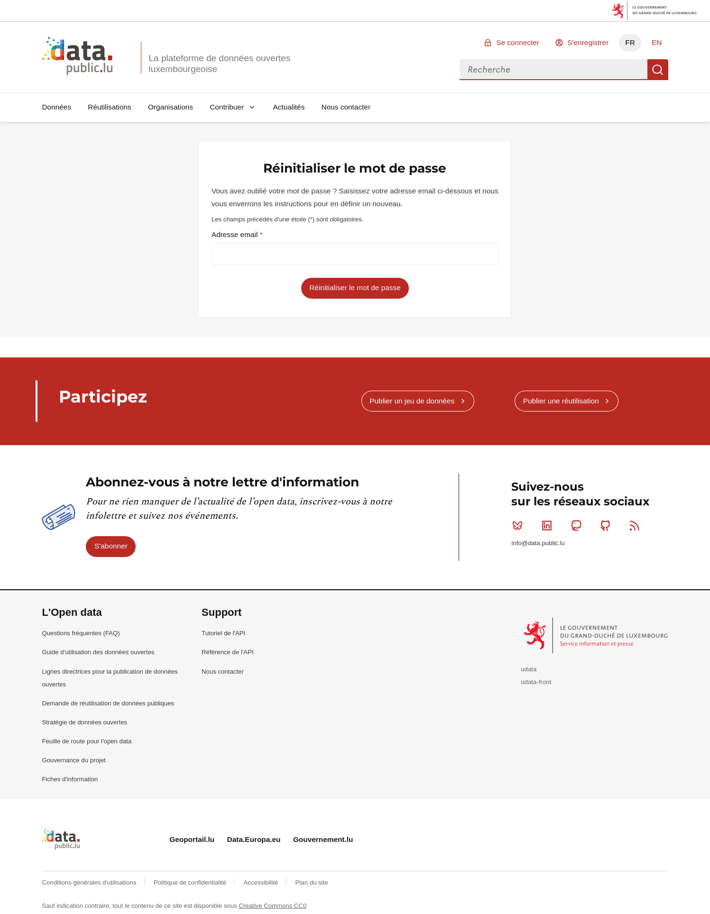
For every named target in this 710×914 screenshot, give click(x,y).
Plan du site (311, 882)
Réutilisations (109, 107)
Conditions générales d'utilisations (90, 882)
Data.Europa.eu (254, 839)
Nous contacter (346, 107)
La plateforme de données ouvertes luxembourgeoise (219, 63)
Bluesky (519, 525)
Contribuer (227, 107)
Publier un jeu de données (411, 401)
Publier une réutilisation (561, 401)
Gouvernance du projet (73, 760)
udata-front (536, 682)
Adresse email (236, 234)
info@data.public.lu (537, 543)
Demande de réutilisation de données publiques (108, 703)
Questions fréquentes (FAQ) (81, 633)
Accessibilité (262, 882)
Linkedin (549, 525)
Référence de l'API (228, 652)
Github (607, 525)
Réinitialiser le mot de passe (354, 287)
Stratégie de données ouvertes (84, 722)
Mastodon (578, 525)
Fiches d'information (70, 779)
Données (56, 107)
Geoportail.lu (191, 839)
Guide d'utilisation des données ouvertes (98, 652)
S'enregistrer (588, 42)
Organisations (170, 107)
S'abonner (111, 546)
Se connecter (517, 42)
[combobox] (553, 69)
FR (630, 42)
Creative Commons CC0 (272, 905)
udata (528, 669)
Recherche (657, 69)
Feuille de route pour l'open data (86, 741)
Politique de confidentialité (191, 882)
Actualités (289, 107)
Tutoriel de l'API (223, 633)
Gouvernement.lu (323, 839)
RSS (636, 525)
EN (657, 42)
